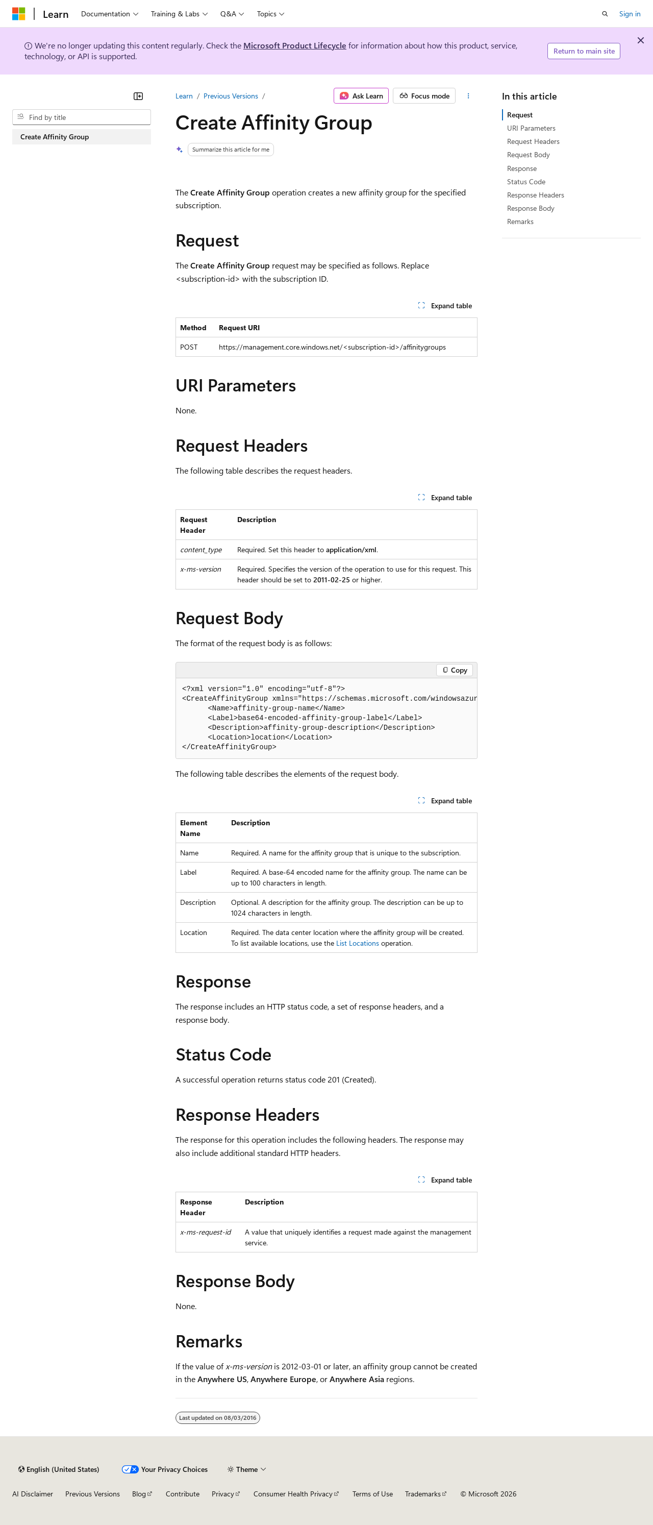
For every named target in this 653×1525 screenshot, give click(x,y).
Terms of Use (373, 1493)
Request (520, 114)
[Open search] (605, 14)
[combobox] (81, 117)
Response (522, 168)
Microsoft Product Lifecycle (294, 45)
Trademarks (423, 1493)
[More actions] (469, 96)
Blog (139, 1493)
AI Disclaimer (32, 1493)
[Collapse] (138, 96)
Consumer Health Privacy (293, 1493)
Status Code (526, 181)
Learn (184, 96)
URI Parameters (531, 128)
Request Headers (533, 141)
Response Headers (535, 195)
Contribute (182, 1493)
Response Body (531, 208)
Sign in (630, 13)
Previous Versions (231, 96)
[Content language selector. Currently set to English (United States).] (59, 1469)
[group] (326, 718)
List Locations (357, 943)
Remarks (520, 221)
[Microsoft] (19, 13)
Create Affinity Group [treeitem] (54, 136)
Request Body (528, 154)
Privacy (223, 1493)
